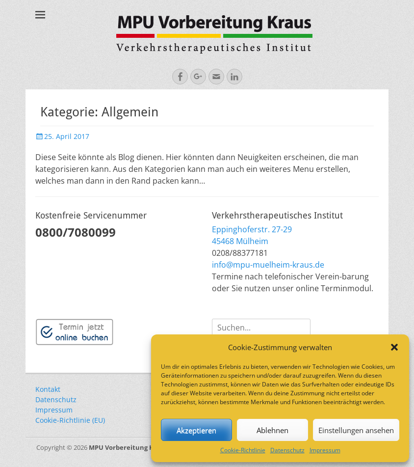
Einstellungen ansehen (356, 430)
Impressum (325, 450)
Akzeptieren (196, 430)
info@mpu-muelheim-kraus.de (268, 264)
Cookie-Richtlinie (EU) (70, 420)
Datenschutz (287, 450)
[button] (394, 347)
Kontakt (47, 389)
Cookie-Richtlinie (242, 450)
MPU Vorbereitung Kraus (128, 447)
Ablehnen (272, 430)
